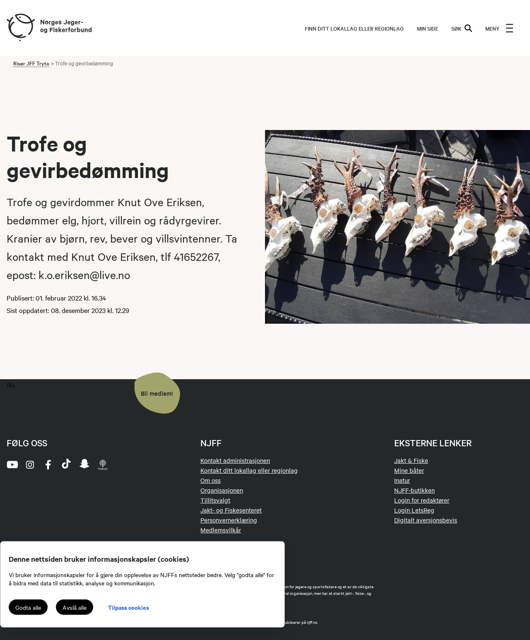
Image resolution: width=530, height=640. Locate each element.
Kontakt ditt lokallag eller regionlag (249, 470)
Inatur (402, 480)
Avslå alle (75, 607)
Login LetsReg (414, 510)
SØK (461, 28)
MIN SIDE (427, 28)
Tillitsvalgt (215, 500)
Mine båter (409, 470)
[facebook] (48, 464)
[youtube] (12, 464)
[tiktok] (66, 464)
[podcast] (103, 464)
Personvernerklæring (228, 520)
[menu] (499, 28)
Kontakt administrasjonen (235, 460)
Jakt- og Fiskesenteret (231, 510)
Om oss (210, 480)
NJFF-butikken (414, 490)
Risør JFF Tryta (31, 63)
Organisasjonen (221, 490)
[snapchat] (84, 464)
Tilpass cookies (128, 607)
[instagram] (30, 464)
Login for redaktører (421, 500)
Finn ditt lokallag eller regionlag (354, 28)
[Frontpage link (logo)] (20, 28)
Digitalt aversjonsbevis (425, 520)
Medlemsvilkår (220, 530)
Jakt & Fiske (411, 460)
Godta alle (28, 607)
